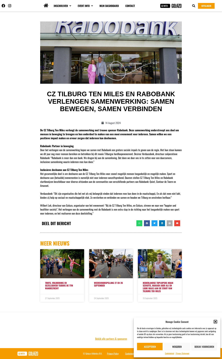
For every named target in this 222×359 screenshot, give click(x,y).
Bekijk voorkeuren (204, 346)
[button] (215, 321)
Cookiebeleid (169, 353)
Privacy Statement (182, 353)
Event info (85, 6)
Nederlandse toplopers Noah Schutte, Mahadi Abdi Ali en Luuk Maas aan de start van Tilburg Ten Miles (158, 287)
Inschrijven (62, 6)
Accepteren (150, 346)
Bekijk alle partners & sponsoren (111, 339)
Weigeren (177, 346)
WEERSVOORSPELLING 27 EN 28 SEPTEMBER (108, 284)
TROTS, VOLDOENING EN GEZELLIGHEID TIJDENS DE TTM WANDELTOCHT (59, 285)
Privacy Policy (113, 353)
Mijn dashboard (109, 6)
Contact (130, 6)
